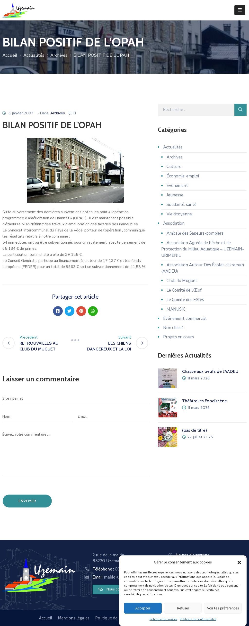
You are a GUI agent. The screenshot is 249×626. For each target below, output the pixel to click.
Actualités (33, 55)
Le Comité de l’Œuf (184, 290)
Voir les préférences (223, 608)
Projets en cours (178, 337)
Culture (174, 166)
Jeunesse (175, 195)
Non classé (173, 328)
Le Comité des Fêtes (185, 300)
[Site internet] (75, 398)
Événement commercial (185, 318)
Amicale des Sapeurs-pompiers (195, 233)
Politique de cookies (163, 619)
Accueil (9, 55)
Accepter (142, 608)
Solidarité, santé (181, 204)
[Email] (113, 416)
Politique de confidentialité (198, 619)
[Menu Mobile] (239, 10)
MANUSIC (176, 309)
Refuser (183, 608)
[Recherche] (196, 110)
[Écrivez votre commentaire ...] (75, 452)
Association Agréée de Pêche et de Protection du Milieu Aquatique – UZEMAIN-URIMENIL (202, 249)
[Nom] (37, 416)
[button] (239, 562)
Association (174, 223)
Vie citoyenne (179, 214)
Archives (59, 55)
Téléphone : (118, 569)
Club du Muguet (182, 281)
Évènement (177, 185)
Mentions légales (73, 618)
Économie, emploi (183, 176)
